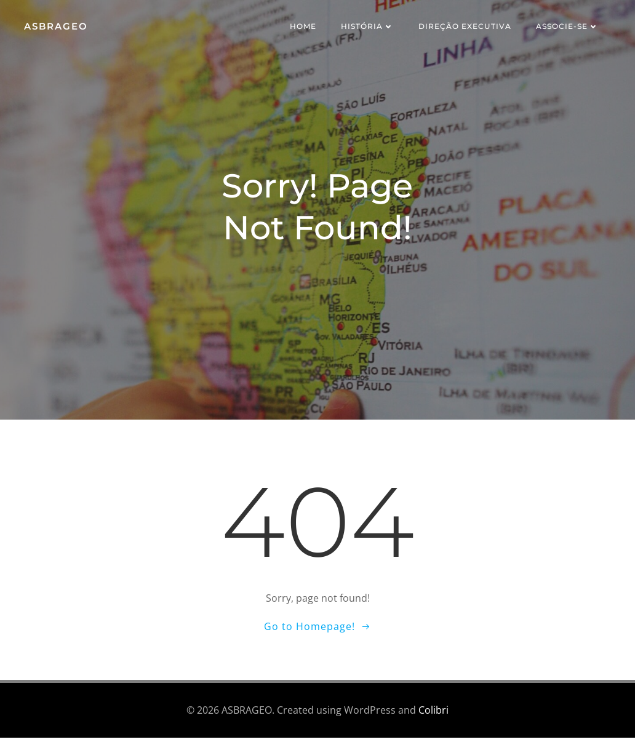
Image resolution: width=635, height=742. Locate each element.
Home (305, 27)
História (369, 27)
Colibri (433, 715)
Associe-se (569, 27)
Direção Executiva (466, 27)
